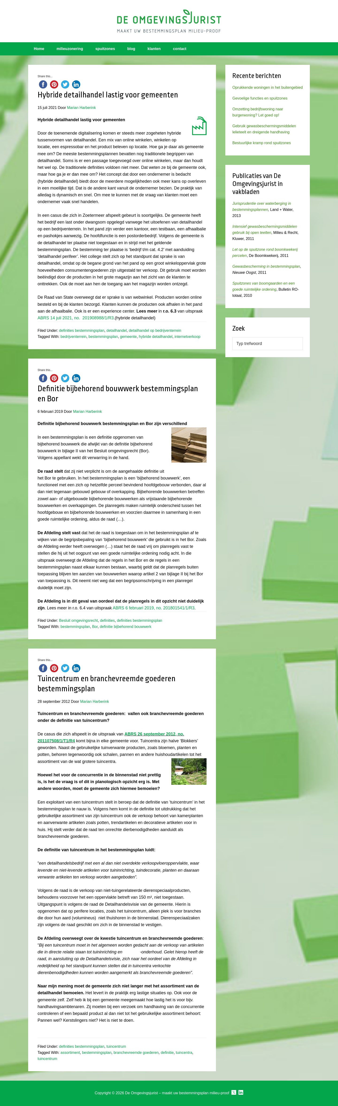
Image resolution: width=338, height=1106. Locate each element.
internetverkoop (187, 337)
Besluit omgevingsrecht (78, 621)
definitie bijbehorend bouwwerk (125, 627)
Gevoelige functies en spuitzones (260, 98)
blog (131, 49)
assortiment (70, 1053)
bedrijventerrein (73, 337)
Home (39, 49)
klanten (154, 49)
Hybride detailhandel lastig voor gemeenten (108, 94)
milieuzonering (70, 49)
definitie (167, 1053)
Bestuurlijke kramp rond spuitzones (261, 143)
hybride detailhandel (155, 337)
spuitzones (105, 49)
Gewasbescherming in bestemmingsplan (266, 266)
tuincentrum (116, 1046)
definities (107, 621)
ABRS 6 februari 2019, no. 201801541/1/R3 (153, 608)
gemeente (128, 337)
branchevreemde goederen (136, 1053)
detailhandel (116, 331)
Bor (95, 627)
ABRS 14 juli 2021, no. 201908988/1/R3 (76, 318)
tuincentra (184, 1053)
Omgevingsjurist (169, 21)
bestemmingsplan (103, 337)
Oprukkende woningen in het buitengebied (267, 87)
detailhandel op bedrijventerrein (155, 331)
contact (179, 49)
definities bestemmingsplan (81, 331)
